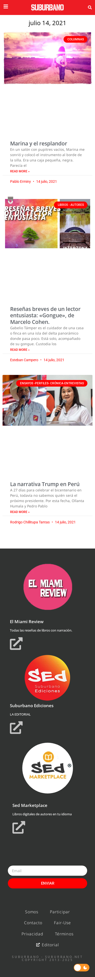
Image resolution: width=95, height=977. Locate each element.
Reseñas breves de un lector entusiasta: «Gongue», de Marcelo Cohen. (45, 315)
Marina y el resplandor (38, 143)
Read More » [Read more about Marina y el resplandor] (20, 171)
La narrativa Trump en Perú (45, 484)
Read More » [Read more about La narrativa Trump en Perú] (20, 512)
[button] (89, 7)
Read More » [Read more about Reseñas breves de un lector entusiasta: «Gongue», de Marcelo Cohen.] (20, 350)
